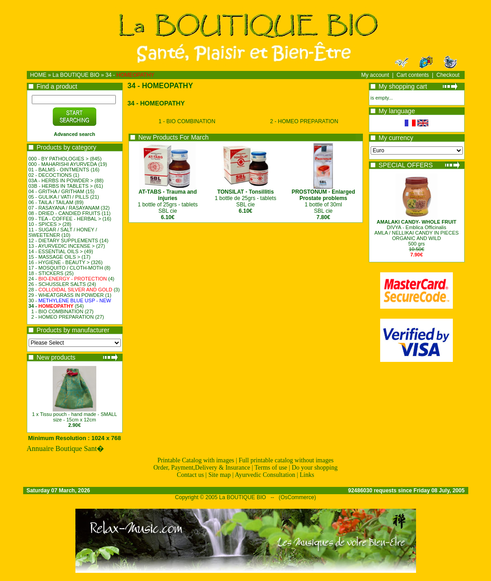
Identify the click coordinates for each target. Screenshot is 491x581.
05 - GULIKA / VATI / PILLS (59, 197)
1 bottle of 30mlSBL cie (323, 201)
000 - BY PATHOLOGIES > (59, 158)
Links (307, 474)
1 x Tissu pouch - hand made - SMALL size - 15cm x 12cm (74, 416)
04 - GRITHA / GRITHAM (56, 191)
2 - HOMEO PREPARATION (62, 317)
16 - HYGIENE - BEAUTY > (59, 262)
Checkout (448, 75)
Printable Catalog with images (195, 460)
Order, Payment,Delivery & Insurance (202, 467)
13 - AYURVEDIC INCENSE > (62, 246)
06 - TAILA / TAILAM (51, 202)
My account (375, 75)
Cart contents (413, 75)
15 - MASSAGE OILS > (54, 257)
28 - (71, 289)
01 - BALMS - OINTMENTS (59, 169)
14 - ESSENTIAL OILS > (56, 251)
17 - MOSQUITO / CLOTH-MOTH (66, 267)
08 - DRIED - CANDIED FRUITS (64, 213)
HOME (38, 75)
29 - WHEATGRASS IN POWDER (66, 295)
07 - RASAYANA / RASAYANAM (64, 207)
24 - (68, 278)
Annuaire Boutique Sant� (65, 448)
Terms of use (270, 467)
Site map (219, 474)
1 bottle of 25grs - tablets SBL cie (168, 201)
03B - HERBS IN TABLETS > (61, 186)
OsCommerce (297, 497)
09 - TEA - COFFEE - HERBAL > (65, 218)
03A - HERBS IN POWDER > (61, 180)
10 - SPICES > (45, 224)
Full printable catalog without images (285, 460)
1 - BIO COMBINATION (57, 311)
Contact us (190, 474)
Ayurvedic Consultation (265, 474)
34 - (129, 75)
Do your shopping (314, 467)
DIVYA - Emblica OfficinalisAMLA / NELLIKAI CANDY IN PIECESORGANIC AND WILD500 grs (416, 232)
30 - (70, 300)
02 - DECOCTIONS (50, 175)
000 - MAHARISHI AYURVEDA (63, 164)
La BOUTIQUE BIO (76, 75)
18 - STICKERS (46, 273)
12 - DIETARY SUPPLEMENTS (63, 240)
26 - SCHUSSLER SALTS (57, 284)
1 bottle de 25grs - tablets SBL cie (245, 198)
